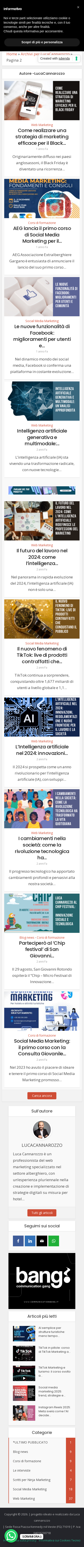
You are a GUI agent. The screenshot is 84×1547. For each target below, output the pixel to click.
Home (11, 53)
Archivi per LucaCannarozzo (45, 53)
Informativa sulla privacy (20, 1540)
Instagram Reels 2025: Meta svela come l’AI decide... (55, 1411)
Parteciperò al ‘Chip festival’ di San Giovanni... (42, 949)
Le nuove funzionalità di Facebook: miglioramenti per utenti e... (42, 336)
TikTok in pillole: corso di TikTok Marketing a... (55, 1350)
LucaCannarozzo (42, 1145)
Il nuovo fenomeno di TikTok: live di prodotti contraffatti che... (42, 655)
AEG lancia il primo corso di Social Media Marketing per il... (42, 234)
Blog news (26, 937)
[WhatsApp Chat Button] (11, 1536)
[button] (78, 7)
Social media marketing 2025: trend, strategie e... (52, 1391)
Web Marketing (42, 124)
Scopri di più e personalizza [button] (41, 42)
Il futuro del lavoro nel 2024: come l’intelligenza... (42, 557)
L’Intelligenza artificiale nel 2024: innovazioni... (41, 750)
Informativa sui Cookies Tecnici (59, 1540)
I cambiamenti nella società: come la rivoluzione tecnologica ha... (42, 848)
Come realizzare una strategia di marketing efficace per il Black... (41, 137)
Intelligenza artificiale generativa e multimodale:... (42, 437)
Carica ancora (42, 1095)
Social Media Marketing (42, 321)
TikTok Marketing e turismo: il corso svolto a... (55, 1372)
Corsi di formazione (42, 222)
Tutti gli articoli (42, 1213)
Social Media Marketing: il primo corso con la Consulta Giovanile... (42, 1047)
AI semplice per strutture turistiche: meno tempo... (52, 1332)
